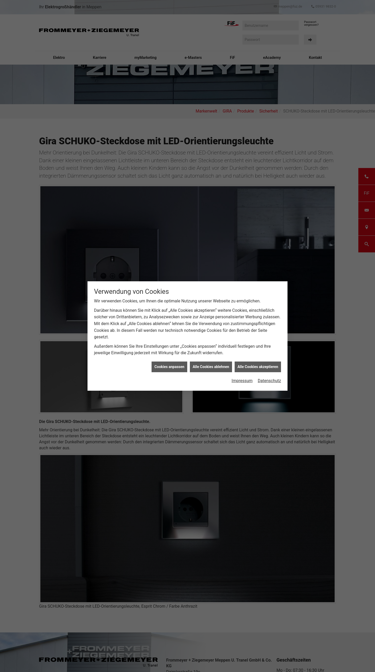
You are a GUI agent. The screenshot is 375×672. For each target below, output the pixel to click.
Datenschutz (269, 362)
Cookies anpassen (169, 348)
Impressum (242, 362)
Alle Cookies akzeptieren (258, 348)
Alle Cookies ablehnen (211, 348)
